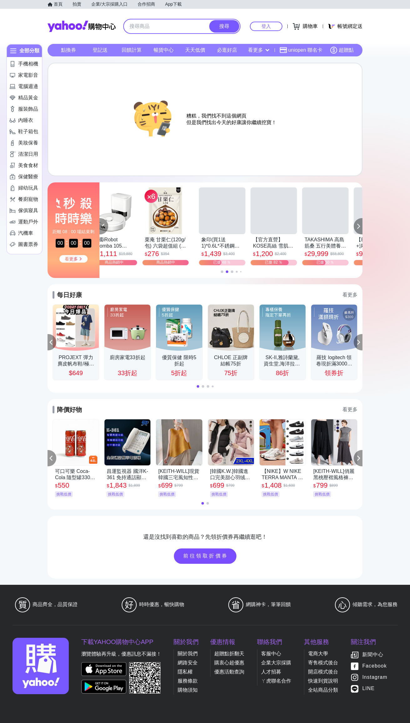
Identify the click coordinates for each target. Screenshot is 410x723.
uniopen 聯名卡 (301, 50)
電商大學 (318, 653)
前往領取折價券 (205, 555)
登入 (266, 26)
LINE (368, 688)
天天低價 (195, 50)
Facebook (374, 665)
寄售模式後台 (323, 662)
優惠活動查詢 (229, 671)
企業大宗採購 (276, 662)
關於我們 (188, 653)
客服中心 (271, 653)
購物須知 (188, 690)
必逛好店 (227, 50)
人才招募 (271, 671)
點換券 (68, 50)
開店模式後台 (323, 671)
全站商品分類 (323, 690)
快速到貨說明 (323, 681)
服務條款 (188, 681)
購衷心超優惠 (229, 662)
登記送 (100, 50)
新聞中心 (372, 654)
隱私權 (185, 671)
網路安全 (188, 662)
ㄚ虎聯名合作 (276, 681)
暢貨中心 (164, 50)
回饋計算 (132, 50)
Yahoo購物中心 (82, 26)
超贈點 (342, 50)
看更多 (258, 50)
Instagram (374, 677)
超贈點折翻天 (229, 653)
